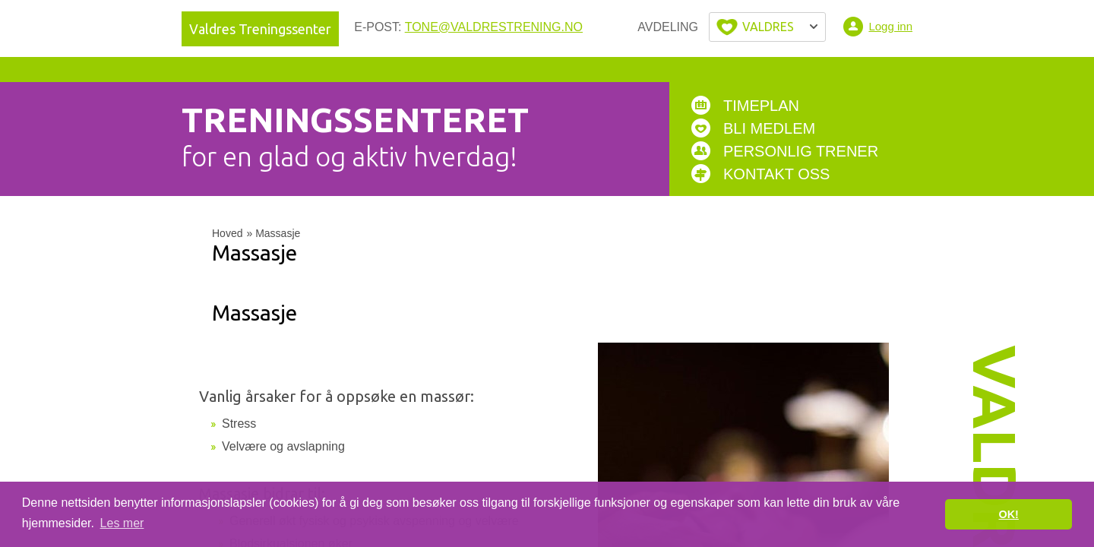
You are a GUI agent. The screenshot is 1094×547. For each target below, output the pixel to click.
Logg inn (890, 26)
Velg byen (767, 27)
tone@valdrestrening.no (494, 27)
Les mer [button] (122, 523)
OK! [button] (1008, 514)
